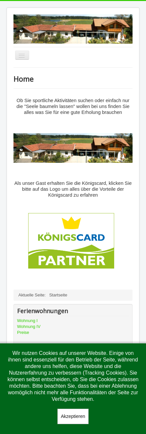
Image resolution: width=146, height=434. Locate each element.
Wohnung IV (28, 326)
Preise (23, 332)
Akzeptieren (73, 416)
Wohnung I (27, 320)
